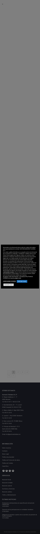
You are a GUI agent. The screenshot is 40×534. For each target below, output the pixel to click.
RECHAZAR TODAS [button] (8, 284)
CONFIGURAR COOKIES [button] (8, 272)
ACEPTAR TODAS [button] (22, 281)
